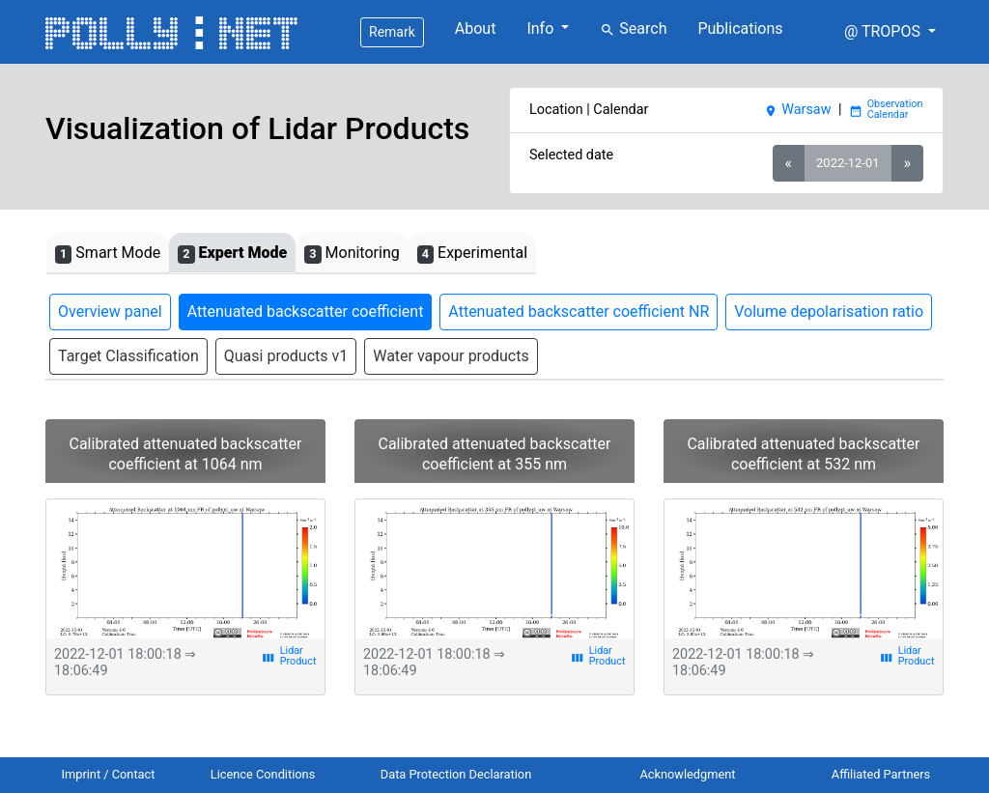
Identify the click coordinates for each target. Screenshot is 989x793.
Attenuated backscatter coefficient (305, 311)
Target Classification (128, 356)
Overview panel (110, 311)
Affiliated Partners (881, 774)
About (475, 28)
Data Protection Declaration (456, 774)
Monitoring (352, 253)
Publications (739, 28)
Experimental (472, 253)
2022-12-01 (847, 163)
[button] (890, 31)
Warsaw (797, 109)
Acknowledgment (687, 774)
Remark (392, 32)
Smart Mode (107, 253)
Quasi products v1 (286, 356)
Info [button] (541, 28)
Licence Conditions (263, 774)
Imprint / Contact (108, 774)
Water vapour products (451, 356)
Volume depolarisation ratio (828, 311)
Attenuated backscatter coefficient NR (578, 311)
